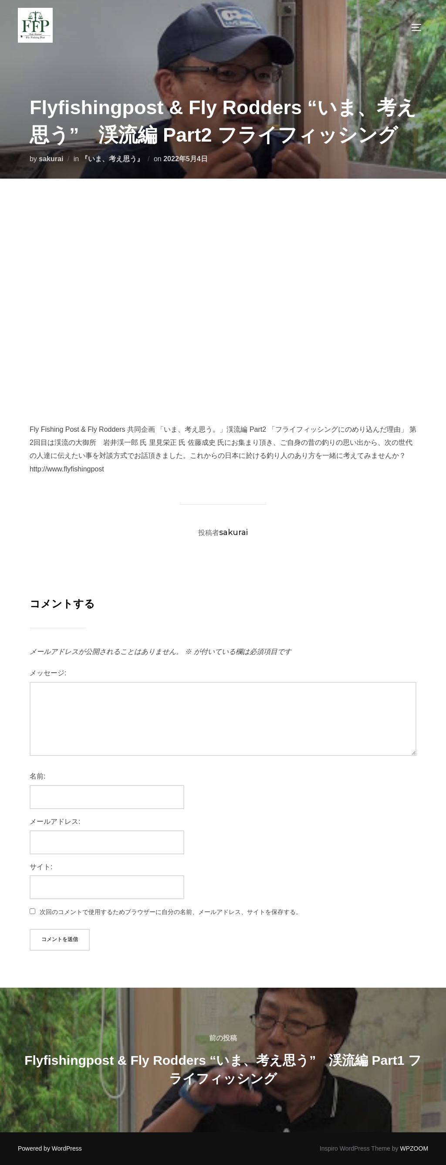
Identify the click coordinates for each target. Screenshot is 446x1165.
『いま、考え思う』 (112, 159)
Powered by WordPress (50, 1148)
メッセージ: (48, 673)
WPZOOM (414, 1148)
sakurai (51, 159)
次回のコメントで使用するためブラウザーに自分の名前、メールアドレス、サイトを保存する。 (171, 911)
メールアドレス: (55, 821)
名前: (37, 776)
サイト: (41, 866)
